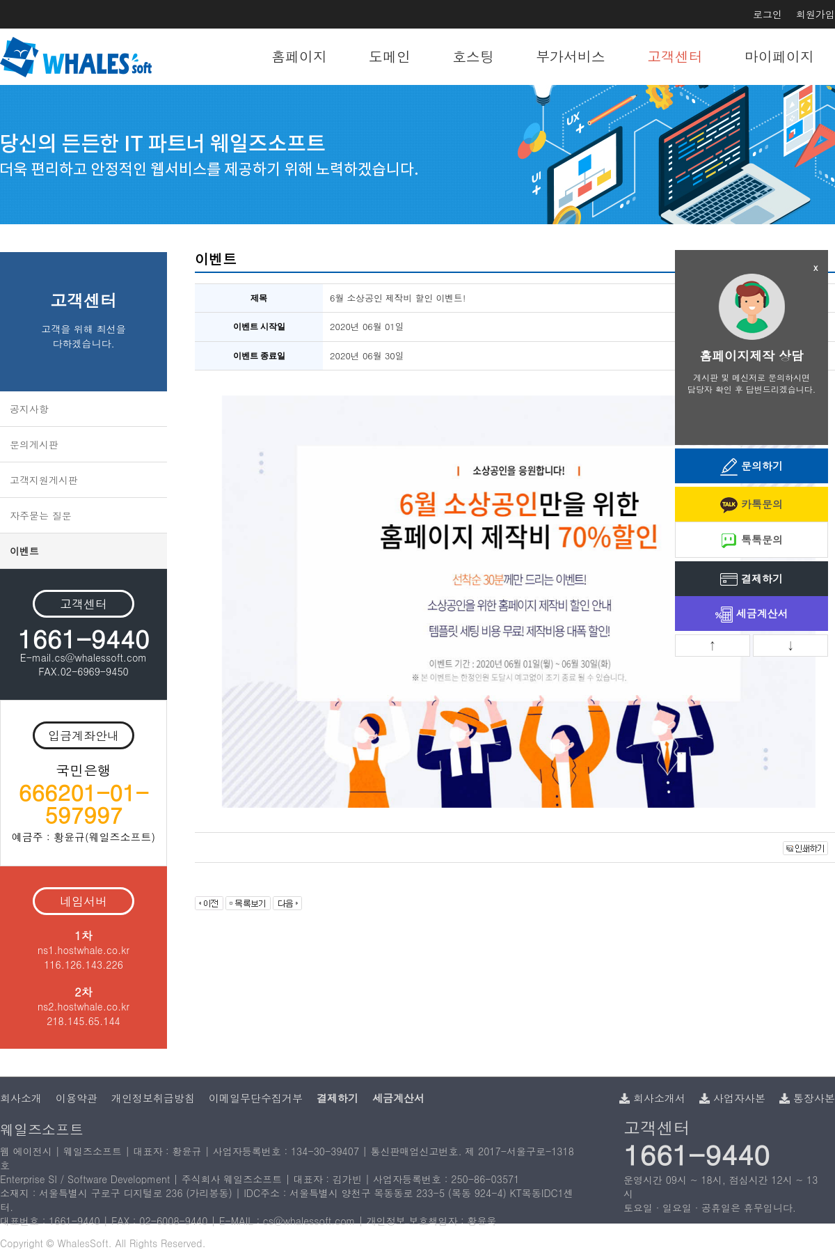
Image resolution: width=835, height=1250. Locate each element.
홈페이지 (299, 56)
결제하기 (751, 579)
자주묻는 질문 (41, 515)
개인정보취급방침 (153, 1098)
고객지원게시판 (44, 480)
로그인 (767, 14)
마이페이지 (779, 56)
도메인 (390, 56)
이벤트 (24, 551)
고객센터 (675, 56)
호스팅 (473, 56)
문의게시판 (34, 444)
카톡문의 (751, 505)
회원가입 (815, 14)
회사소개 (21, 1098)
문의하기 (751, 467)
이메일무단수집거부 (256, 1098)
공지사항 (29, 409)
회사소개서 (652, 1098)
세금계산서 (751, 614)
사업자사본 (732, 1098)
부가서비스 (570, 56)
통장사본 (807, 1098)
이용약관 (76, 1098)
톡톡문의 (751, 540)
